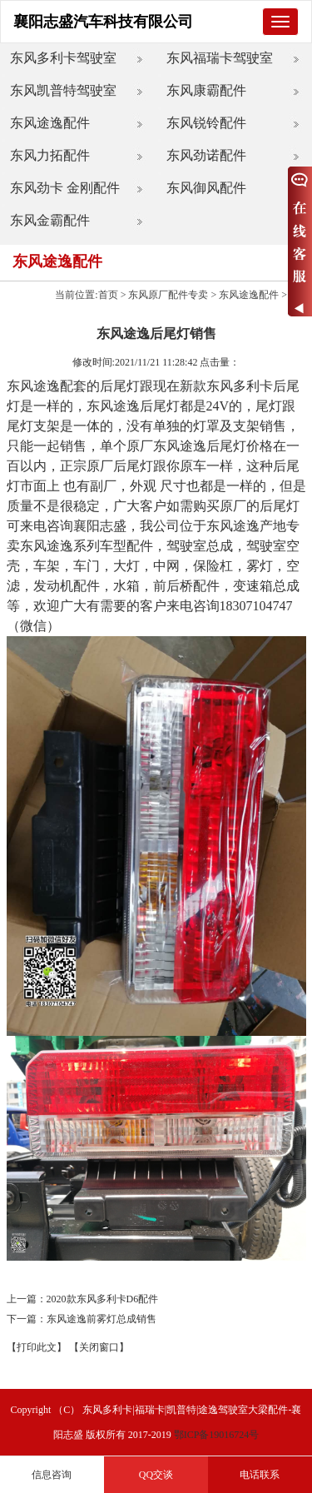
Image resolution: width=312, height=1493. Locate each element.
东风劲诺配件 (206, 155)
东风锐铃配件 (206, 123)
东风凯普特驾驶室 (63, 90)
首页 (108, 295)
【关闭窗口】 (99, 1347)
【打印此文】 (37, 1347)
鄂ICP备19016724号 (217, 1435)
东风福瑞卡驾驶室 (219, 58)
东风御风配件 (206, 188)
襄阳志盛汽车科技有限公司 (103, 21)
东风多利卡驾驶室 (63, 58)
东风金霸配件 (50, 220)
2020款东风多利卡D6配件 (103, 1299)
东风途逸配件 (50, 123)
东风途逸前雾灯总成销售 (101, 1319)
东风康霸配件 (206, 90)
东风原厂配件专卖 (168, 295)
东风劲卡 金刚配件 (65, 188)
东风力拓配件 (50, 155)
